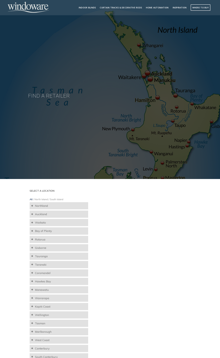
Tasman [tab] (38, 323)
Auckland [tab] (39, 214)
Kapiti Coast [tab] (40, 306)
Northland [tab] (39, 205)
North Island (41, 199)
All (31, 199)
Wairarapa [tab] (40, 298)
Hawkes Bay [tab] (41, 281)
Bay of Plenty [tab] (41, 231)
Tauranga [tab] (39, 256)
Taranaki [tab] (38, 264)
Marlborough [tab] (41, 331)
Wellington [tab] (40, 315)
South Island (56, 199)
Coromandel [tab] (41, 273)
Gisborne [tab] (38, 247)
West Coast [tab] (40, 340)
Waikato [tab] (38, 222)
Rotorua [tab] (38, 239)
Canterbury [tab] (40, 348)
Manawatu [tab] (40, 289)
